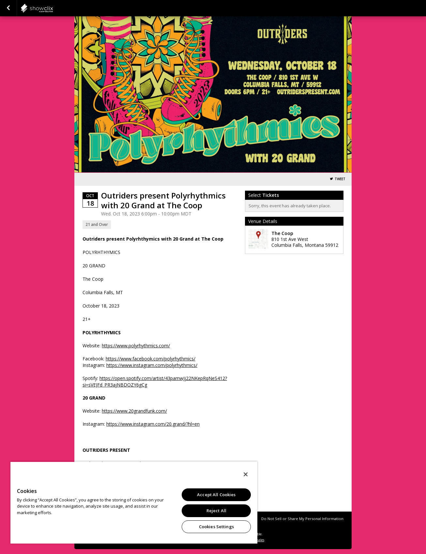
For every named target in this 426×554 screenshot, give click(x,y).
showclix (52, 8)
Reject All (216, 511)
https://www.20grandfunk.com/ (134, 411)
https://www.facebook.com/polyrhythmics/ (150, 359)
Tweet (340, 179)
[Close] (245, 474)
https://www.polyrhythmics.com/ (136, 345)
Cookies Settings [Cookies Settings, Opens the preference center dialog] (216, 527)
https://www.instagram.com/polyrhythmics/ (151, 365)
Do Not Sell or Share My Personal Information (302, 518)
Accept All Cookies (216, 495)
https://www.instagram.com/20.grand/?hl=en (153, 424)
